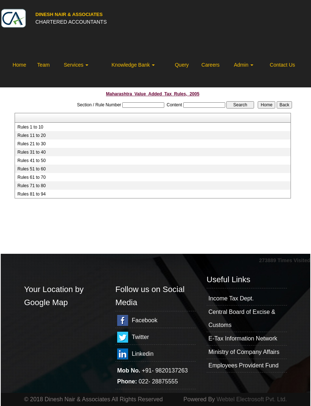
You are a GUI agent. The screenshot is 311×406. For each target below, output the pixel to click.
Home (19, 65)
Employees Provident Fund (243, 365)
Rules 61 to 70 (32, 177)
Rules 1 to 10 (30, 127)
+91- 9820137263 (165, 370)
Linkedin (143, 354)
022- (145, 381)
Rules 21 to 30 (32, 143)
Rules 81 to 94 (32, 194)
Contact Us (282, 65)
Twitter (140, 337)
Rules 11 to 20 (32, 135)
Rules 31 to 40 (32, 152)
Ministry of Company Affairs (243, 352)
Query (182, 65)
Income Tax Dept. (231, 298)
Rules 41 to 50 (32, 160)
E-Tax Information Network (242, 338)
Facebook (144, 320)
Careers (210, 65)
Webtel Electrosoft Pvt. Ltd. (251, 399)
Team (43, 65)
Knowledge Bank (133, 65)
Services (76, 65)
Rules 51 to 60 (32, 169)
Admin (244, 65)
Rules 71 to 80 (32, 185)
